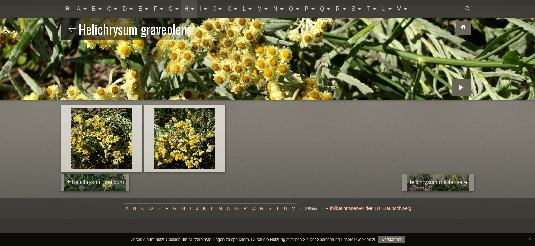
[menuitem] (67, 9)
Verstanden (391, 239)
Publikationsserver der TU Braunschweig (368, 208)
